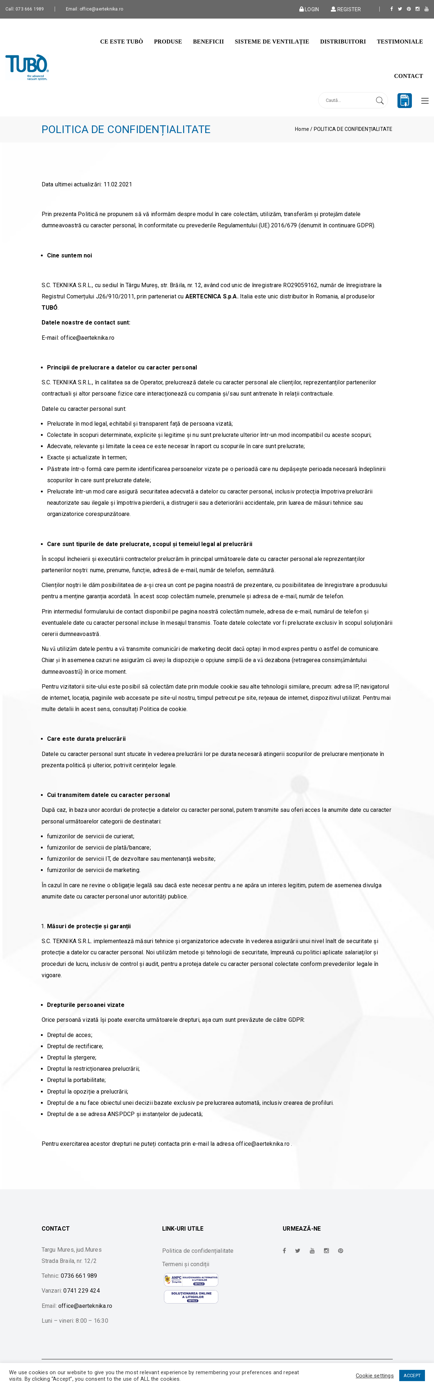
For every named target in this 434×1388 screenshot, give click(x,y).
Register (345, 9)
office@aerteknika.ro (263, 1143)
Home (302, 129)
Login (309, 9)
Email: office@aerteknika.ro (94, 9)
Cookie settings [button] (375, 1375)
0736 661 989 (79, 1275)
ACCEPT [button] (412, 1375)
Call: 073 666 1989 (24, 9)
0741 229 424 (81, 1290)
